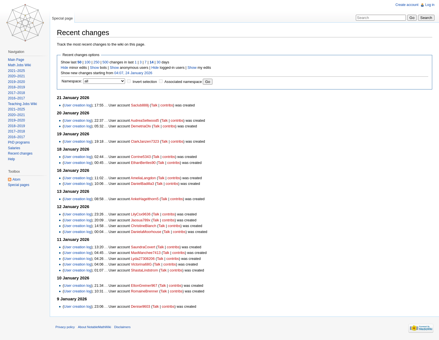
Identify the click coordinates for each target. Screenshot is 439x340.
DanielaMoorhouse (146, 232)
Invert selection (145, 82)
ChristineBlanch (143, 226)
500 (105, 62)
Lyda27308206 (143, 258)
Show (94, 67)
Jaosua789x (140, 220)
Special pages (18, 185)
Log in (429, 5)
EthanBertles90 (143, 163)
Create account (406, 5)
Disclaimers (122, 327)
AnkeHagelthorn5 (145, 199)
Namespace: (72, 81)
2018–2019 (16, 87)
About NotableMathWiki (94, 327)
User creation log (77, 105)
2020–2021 (16, 76)
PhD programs (19, 142)
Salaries (14, 148)
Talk (154, 105)
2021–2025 (16, 71)
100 (88, 62)
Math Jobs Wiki (19, 65)
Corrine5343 (141, 157)
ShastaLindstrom (144, 270)
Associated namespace (183, 82)
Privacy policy (65, 327)
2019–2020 (16, 82)
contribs (166, 105)
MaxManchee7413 (146, 253)
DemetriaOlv (141, 126)
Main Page (16, 60)
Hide (64, 67)
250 (96, 62)
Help (11, 159)
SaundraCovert (143, 247)
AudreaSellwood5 (145, 120)
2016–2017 (16, 98)
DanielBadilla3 (142, 183)
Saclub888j (140, 105)
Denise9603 (140, 306)
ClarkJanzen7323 (145, 141)
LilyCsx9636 (141, 214)
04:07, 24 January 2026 (133, 73)
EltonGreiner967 (144, 285)
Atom (16, 179)
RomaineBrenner (144, 291)
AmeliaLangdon (143, 178)
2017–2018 (16, 93)
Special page (62, 18)
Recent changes (20, 153)
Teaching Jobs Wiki (22, 104)
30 (158, 62)
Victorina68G (141, 264)
